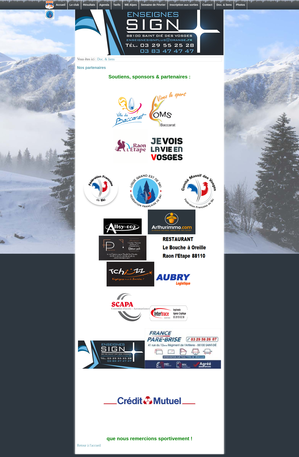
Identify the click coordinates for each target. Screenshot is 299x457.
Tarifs (116, 4)
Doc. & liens (224, 4)
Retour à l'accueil (89, 445)
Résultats (89, 4)
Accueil (60, 4)
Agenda (104, 4)
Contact (207, 4)
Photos (240, 4)
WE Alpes (131, 4)
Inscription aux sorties (184, 4)
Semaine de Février (153, 4)
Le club (74, 4)
